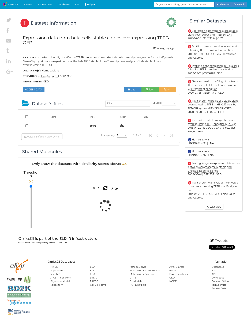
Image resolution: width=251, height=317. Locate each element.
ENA (92, 274)
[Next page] (164, 135)
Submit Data (45, 4)
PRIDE (54, 266)
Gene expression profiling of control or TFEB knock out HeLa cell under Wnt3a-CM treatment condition (213, 85)
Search (239, 4)
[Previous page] (157, 135)
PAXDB (94, 281)
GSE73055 (44, 76)
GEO (172, 277)
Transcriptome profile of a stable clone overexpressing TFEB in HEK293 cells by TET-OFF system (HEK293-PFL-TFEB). (213, 104)
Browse (28, 4)
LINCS (93, 277)
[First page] (150, 135)
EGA (92, 266)
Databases (64, 4)
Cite (133, 89)
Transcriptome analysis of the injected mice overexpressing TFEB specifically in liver (213, 186)
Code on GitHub (221, 281)
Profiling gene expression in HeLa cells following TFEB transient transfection (213, 67)
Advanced (223, 4)
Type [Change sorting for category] (92, 117)
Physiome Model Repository (60, 283)
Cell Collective (98, 284)
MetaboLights (138, 266)
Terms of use (219, 284)
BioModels (136, 281)
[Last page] (171, 135)
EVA (92, 270)
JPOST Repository (60, 277)
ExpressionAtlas (178, 274)
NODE (173, 281)
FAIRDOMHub (138, 284)
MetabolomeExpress (141, 274)
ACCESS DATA (33, 89)
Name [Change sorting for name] (53, 117)
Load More (214, 206)
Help (89, 4)
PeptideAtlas (57, 270)
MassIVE (55, 274)
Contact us (218, 277)
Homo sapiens (200, 139)
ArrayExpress (176, 266)
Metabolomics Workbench (145, 270)
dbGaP (173, 270)
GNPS (133, 277)
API (77, 4)
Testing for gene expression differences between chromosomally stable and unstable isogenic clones (214, 167)
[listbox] (169, 103)
